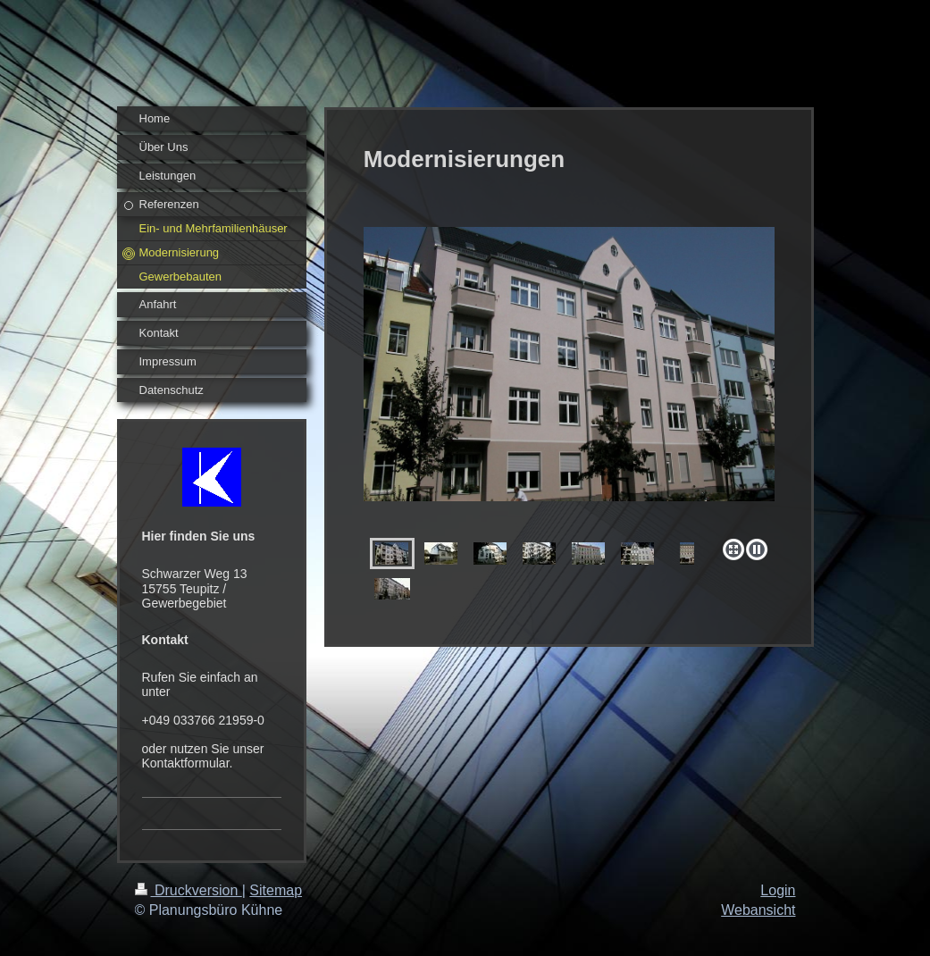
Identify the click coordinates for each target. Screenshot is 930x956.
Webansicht (758, 910)
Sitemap (275, 890)
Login (777, 890)
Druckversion (188, 890)
